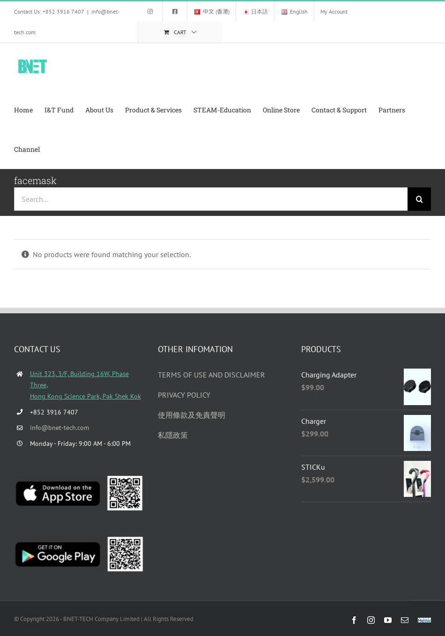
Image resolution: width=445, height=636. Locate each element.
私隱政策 (173, 435)
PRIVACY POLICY (184, 394)
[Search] (419, 199)
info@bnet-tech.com (59, 427)
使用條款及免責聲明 (191, 415)
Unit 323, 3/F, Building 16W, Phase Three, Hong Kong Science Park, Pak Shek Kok (85, 385)
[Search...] (211, 199)
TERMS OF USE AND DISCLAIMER (211, 374)
